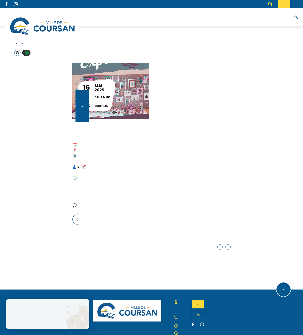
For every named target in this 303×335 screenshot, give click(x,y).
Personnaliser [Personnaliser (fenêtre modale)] (75, 314)
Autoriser (27, 53)
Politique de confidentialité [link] (47, 324)
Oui (220, 247)
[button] (17, 53)
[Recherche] (296, 17)
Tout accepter (20, 314)
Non (228, 247)
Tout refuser (47, 314)
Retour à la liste (79, 219)
